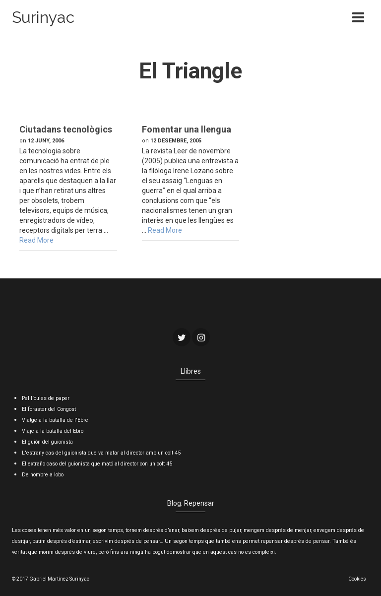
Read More (36, 240)
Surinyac (43, 17)
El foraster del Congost (49, 409)
